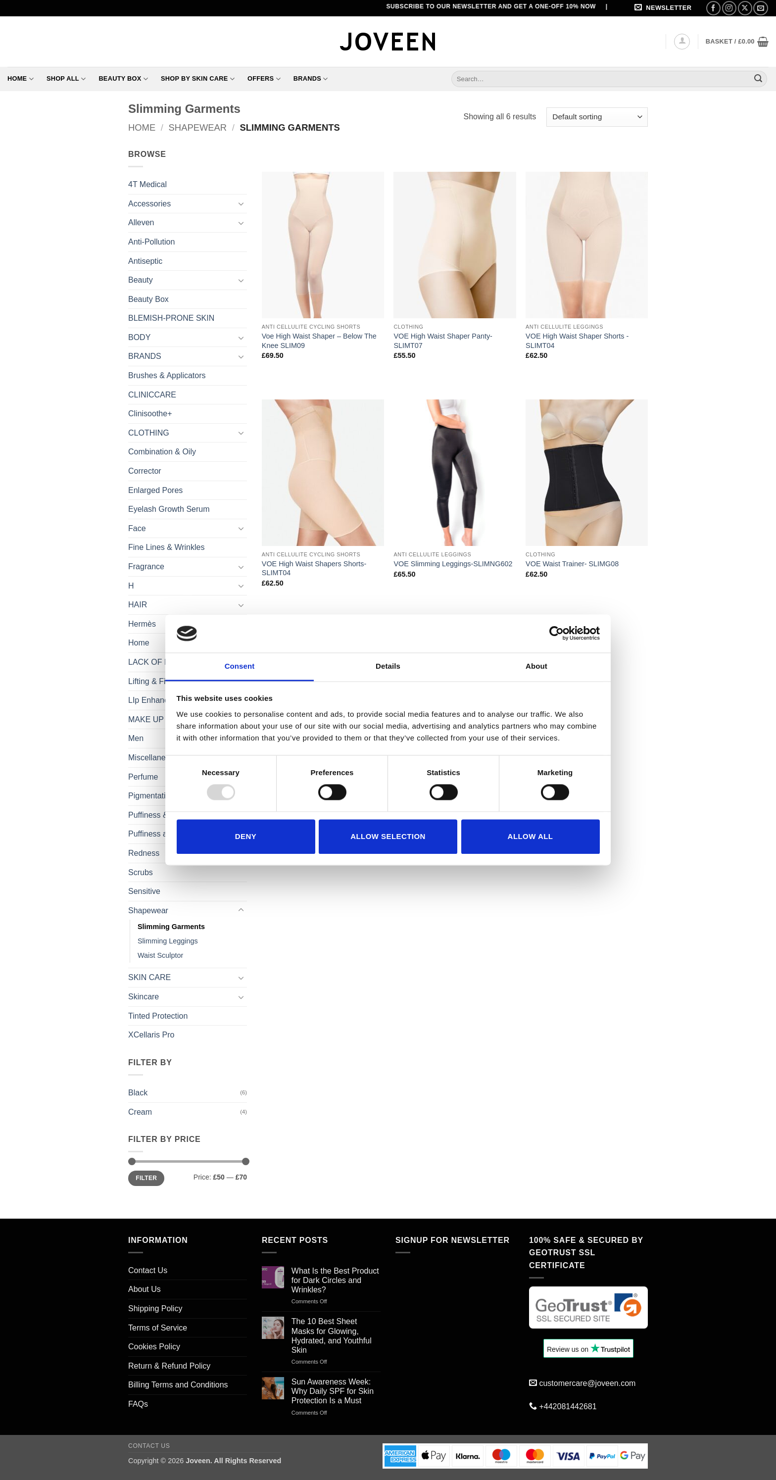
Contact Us (147, 1270)
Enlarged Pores (155, 490)
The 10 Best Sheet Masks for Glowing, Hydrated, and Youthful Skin (331, 1335)
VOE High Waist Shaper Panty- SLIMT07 (442, 340)
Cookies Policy (154, 1346)
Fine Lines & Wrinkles (166, 547)
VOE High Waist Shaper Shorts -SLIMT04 (577, 340)
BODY (139, 337)
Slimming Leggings (168, 941)
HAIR (137, 604)
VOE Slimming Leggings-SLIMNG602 (452, 564)
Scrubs (140, 872)
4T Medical (147, 184)
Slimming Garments (171, 927)
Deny (245, 836)
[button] (664, 8)
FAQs (138, 1404)
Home (20, 79)
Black (137, 1092)
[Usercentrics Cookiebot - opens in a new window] (556, 633)
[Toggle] (241, 203)
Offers (264, 79)
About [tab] (536, 666)
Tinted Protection (158, 1016)
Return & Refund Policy (169, 1366)
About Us (144, 1289)
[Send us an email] (760, 8)
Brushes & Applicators (167, 375)
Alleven (141, 222)
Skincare (143, 996)
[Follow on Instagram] (729, 8)
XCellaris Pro (151, 1035)
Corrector (144, 471)
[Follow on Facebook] (713, 8)
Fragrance (146, 566)
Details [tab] (388, 666)
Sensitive (144, 891)
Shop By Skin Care (198, 79)
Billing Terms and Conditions (178, 1385)
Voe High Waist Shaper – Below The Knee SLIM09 (319, 340)
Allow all (530, 836)
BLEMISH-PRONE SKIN (171, 318)
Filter (146, 1178)
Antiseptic (145, 261)
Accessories (149, 203)
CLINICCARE (152, 395)
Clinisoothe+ (150, 413)
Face (137, 528)
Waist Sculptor (160, 955)
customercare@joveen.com (587, 1383)
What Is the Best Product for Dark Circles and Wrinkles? (335, 1280)
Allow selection (388, 836)
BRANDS (144, 356)
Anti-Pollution (151, 242)
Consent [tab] (240, 666)
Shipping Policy (155, 1308)
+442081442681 (567, 1406)
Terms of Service (157, 1328)
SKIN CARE (149, 977)
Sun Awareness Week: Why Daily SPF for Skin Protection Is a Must (332, 1391)
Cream (140, 1112)
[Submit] (758, 78)
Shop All (66, 79)
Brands (310, 79)
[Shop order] (597, 117)
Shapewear (198, 127)
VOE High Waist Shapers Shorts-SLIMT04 (314, 568)
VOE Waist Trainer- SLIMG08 (572, 564)
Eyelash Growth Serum (169, 509)
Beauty (140, 280)
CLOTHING (148, 433)
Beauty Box (123, 79)
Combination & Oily (162, 451)
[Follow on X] (745, 8)
